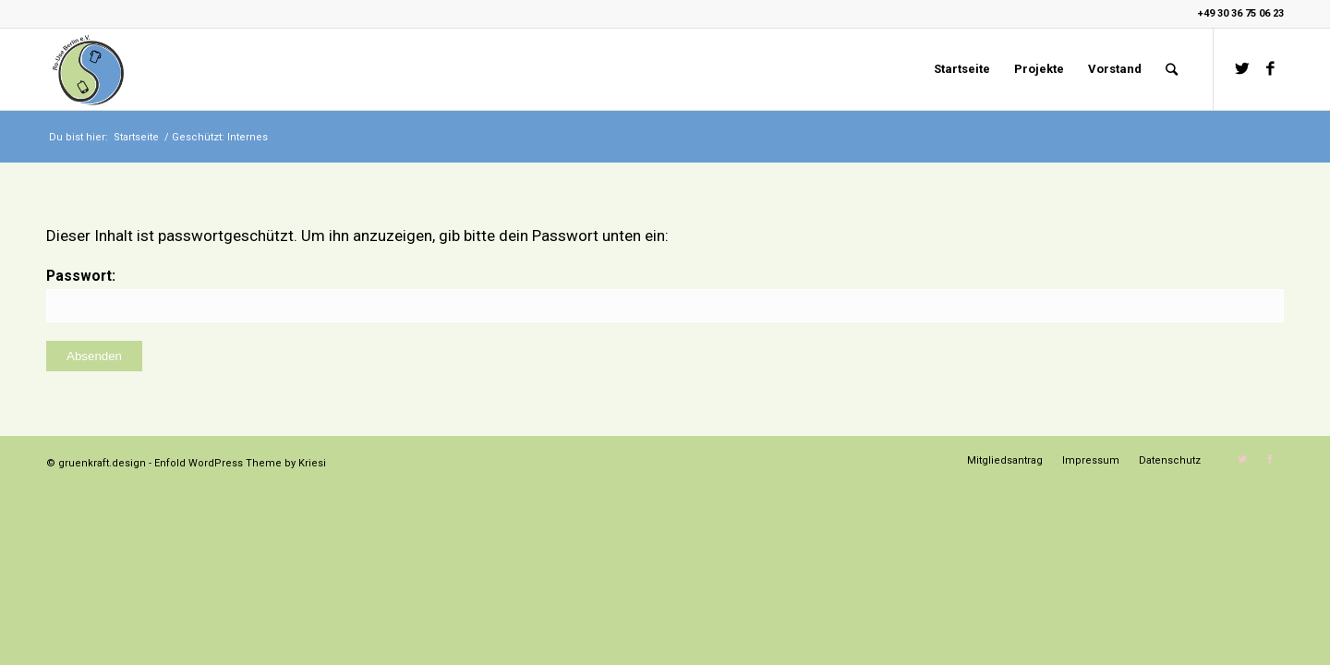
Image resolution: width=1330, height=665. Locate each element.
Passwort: (665, 294)
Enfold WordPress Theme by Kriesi (240, 463)
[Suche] (1172, 69)
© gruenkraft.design (96, 463)
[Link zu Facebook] (1270, 68)
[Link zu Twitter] (1242, 68)
